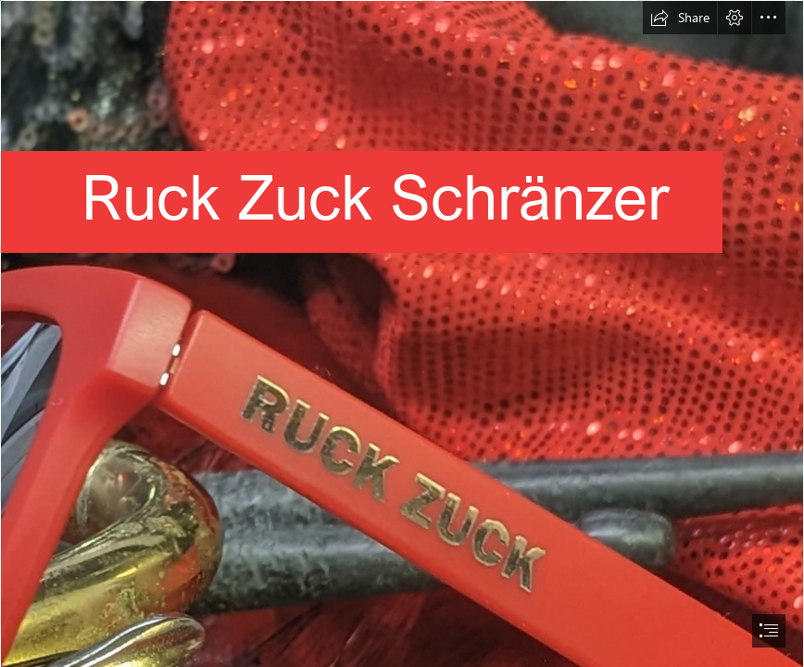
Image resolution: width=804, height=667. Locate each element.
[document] (402, 333)
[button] (680, 17)
